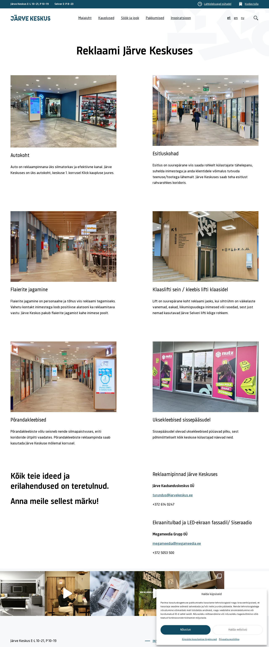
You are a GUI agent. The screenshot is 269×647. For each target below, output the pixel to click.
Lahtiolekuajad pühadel (217, 4)
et (229, 18)
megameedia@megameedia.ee (177, 544)
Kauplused (106, 18)
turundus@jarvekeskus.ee (173, 495)
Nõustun (185, 629)
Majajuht (85, 18)
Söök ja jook (130, 18)
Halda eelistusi (237, 629)
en (236, 18)
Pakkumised (155, 18)
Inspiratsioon (181, 18)
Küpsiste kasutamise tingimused (199, 639)
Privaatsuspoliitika (229, 639)
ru (242, 18)
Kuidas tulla (251, 4)
